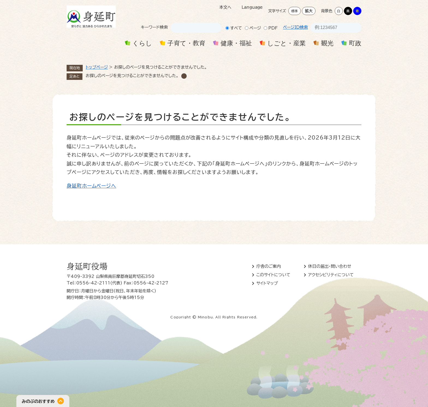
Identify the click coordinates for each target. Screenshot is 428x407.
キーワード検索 (154, 27)
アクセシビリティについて (331, 275)
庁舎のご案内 (268, 266)
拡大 (309, 11)
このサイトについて (273, 275)
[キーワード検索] (191, 28)
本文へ (225, 7)
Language (252, 7)
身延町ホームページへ (91, 185)
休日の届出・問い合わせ (329, 266)
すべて (236, 28)
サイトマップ (267, 283)
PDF (273, 28)
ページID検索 (295, 27)
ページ (255, 28)
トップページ (97, 67)
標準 (294, 11)
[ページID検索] (331, 28)
